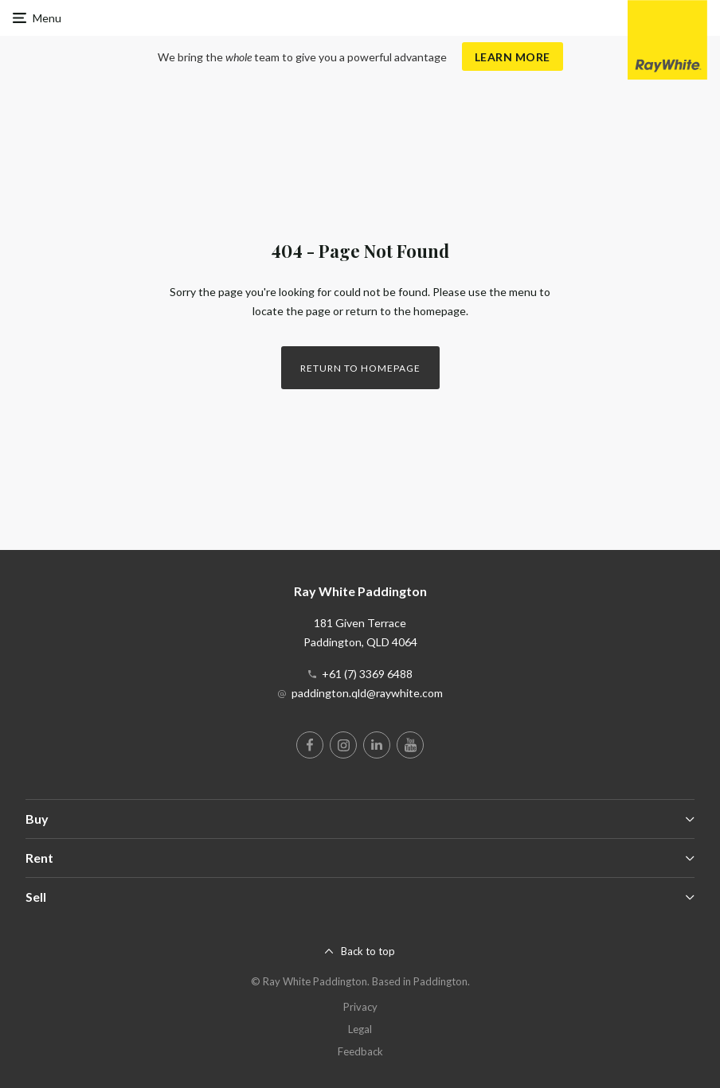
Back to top (368, 951)
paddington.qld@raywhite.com (367, 693)
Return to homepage (360, 368)
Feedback (360, 1051)
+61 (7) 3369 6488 (367, 673)
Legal (360, 1029)
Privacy (360, 1006)
